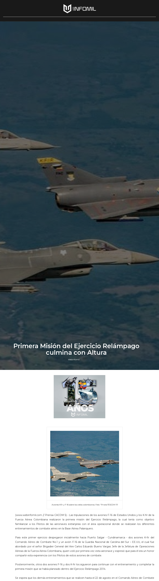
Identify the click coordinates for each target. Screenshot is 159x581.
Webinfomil (74, 359)
